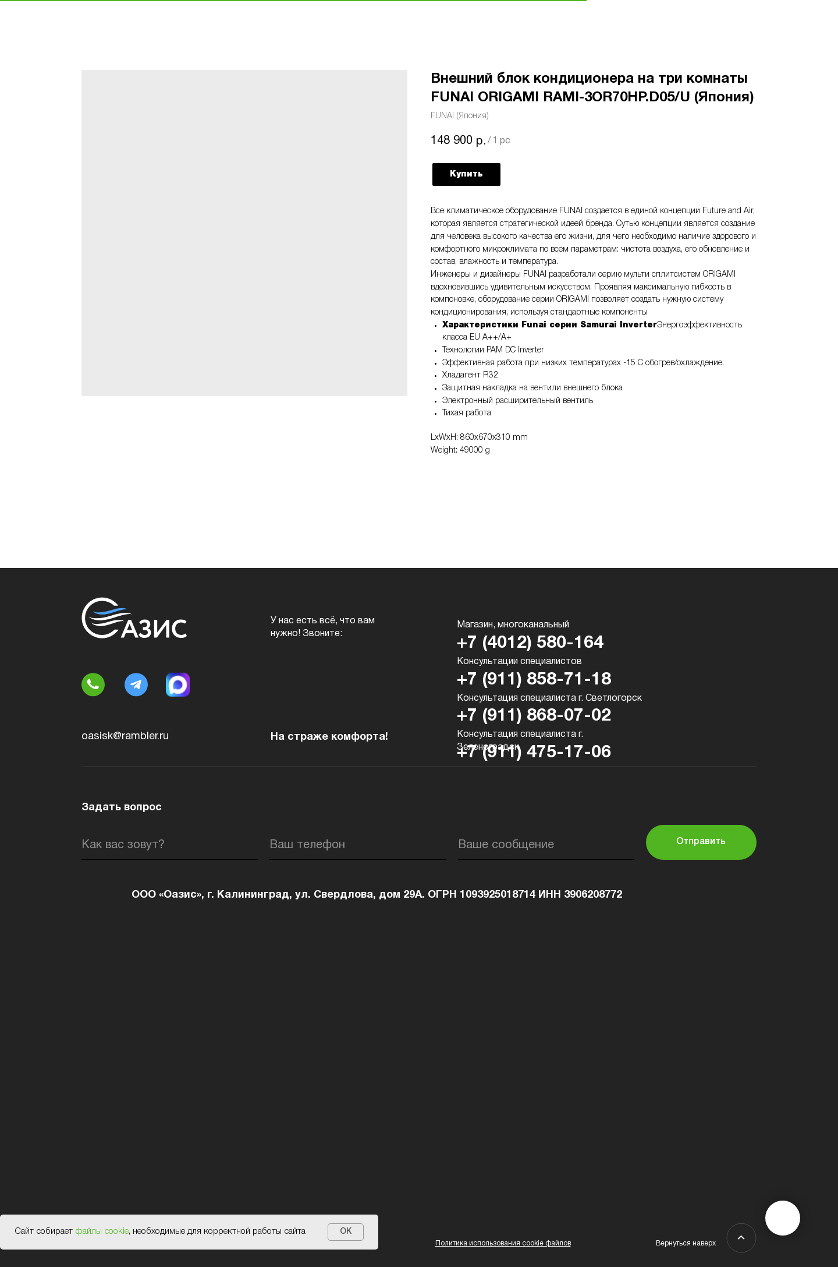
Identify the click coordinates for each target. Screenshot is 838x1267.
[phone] (357, 845)
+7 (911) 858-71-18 (534, 680)
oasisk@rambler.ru (125, 737)
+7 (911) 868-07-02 (534, 716)
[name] (169, 845)
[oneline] (546, 845)
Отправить (701, 842)
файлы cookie (102, 1231)
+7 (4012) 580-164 (530, 643)
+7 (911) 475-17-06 (534, 753)
